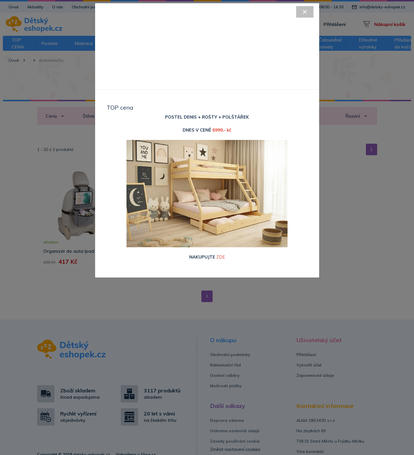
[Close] (304, 12)
